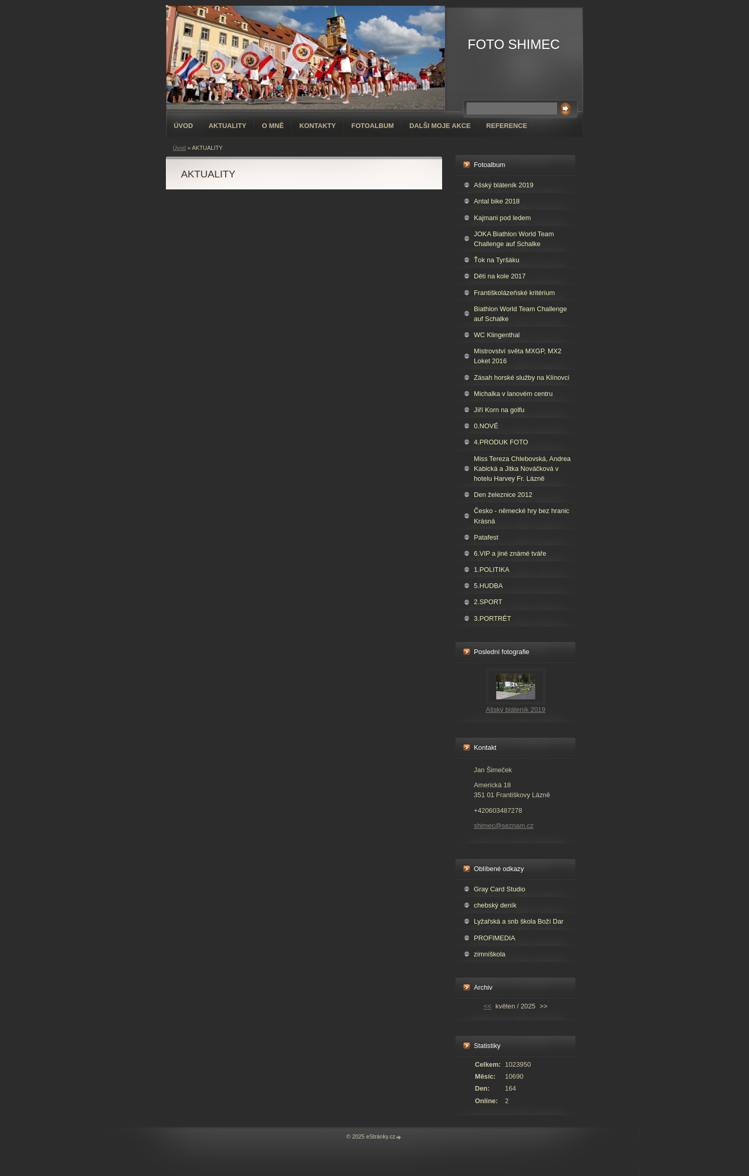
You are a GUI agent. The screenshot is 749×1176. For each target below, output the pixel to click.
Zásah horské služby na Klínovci (522, 377)
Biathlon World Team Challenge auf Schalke (520, 314)
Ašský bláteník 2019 (504, 185)
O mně (273, 126)
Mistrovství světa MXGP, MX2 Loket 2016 (517, 356)
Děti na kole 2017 (500, 276)
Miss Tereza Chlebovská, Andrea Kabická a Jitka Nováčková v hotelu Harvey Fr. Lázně (522, 468)
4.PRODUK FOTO (501, 442)
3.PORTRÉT (492, 618)
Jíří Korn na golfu (499, 410)
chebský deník (495, 905)
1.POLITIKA (491, 569)
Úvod (183, 126)
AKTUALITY (228, 126)
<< (488, 1006)
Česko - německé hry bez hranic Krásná (522, 516)
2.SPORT (488, 602)
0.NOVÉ (486, 426)
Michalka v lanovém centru (513, 394)
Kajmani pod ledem (502, 218)
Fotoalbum (373, 126)
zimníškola (489, 954)
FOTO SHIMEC (514, 44)
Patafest (486, 537)
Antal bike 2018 (497, 201)
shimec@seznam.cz (504, 825)
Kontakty (317, 126)
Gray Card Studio (499, 889)
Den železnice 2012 (503, 494)
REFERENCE (506, 126)
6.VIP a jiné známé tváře (510, 553)
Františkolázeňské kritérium (514, 293)
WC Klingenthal (497, 335)
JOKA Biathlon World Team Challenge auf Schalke (514, 239)
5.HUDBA (488, 586)
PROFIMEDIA (494, 938)
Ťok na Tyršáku (496, 260)
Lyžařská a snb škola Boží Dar (518, 921)
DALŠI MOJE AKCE (440, 126)
